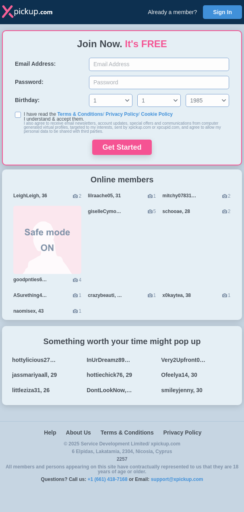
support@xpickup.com (177, 479)
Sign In (222, 12)
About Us (78, 432)
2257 (122, 459)
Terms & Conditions (80, 114)
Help (50, 432)
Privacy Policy (121, 114)
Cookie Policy (157, 114)
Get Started (121, 147)
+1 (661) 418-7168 (108, 479)
